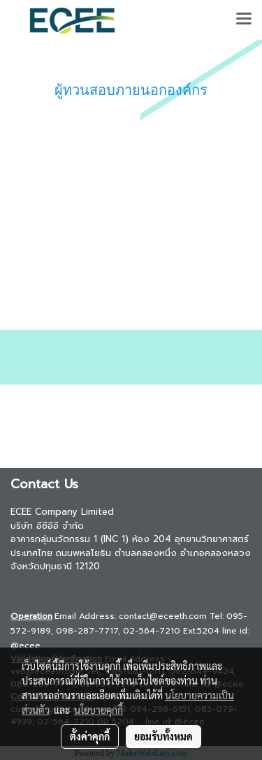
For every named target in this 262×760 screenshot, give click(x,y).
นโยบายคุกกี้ (98, 709)
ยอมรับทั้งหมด (163, 736)
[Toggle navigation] (243, 19)
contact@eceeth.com (163, 616)
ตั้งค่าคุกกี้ (90, 736)
